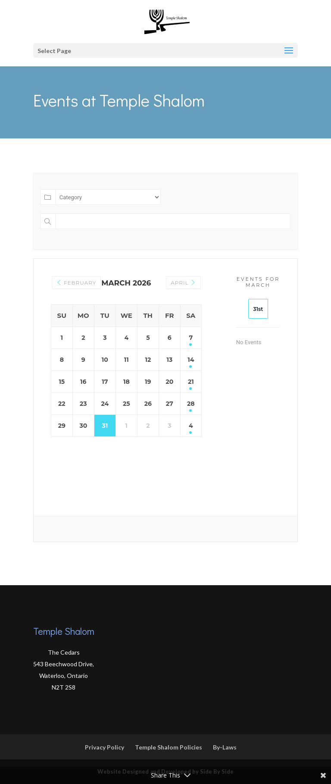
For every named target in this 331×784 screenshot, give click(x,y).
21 (191, 382)
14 (190, 360)
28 (191, 404)
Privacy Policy (104, 747)
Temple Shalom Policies (168, 747)
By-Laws (225, 747)
